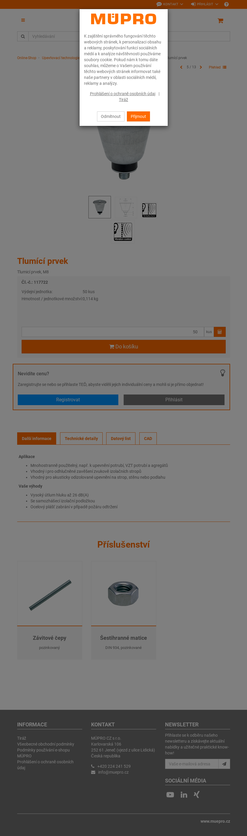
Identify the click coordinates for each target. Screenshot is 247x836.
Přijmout (138, 116)
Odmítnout (111, 116)
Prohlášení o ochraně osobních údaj (123, 93)
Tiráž (123, 99)
